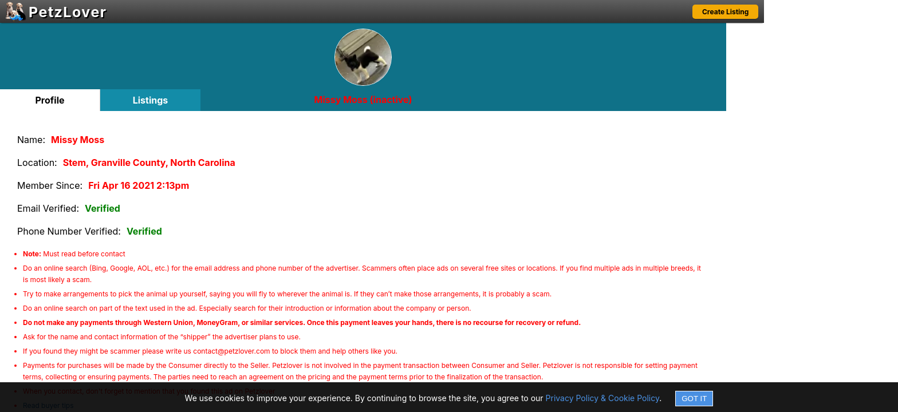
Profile (49, 100)
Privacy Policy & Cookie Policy (603, 398)
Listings (150, 100)
